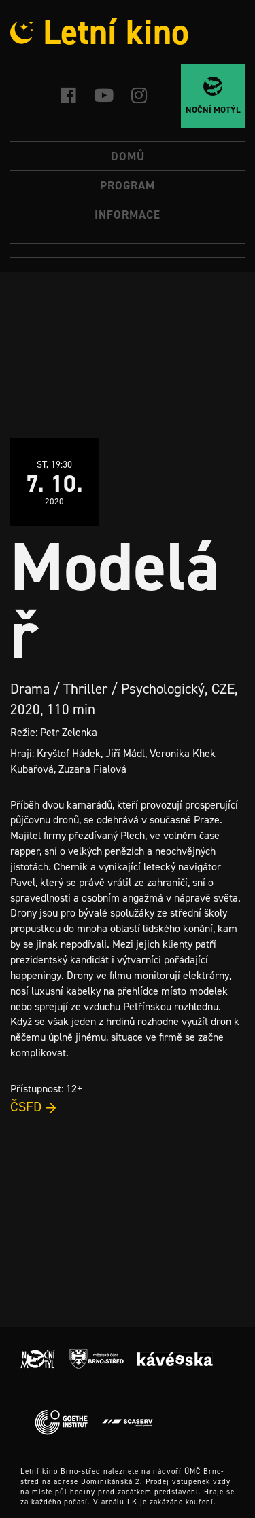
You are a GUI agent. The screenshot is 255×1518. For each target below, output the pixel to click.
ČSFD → (33, 1106)
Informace (127, 214)
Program (127, 185)
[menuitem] (127, 236)
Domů (128, 156)
